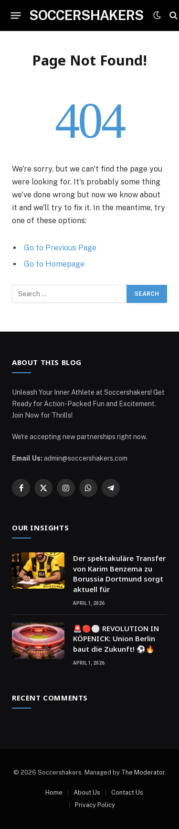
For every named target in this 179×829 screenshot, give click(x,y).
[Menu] (16, 15)
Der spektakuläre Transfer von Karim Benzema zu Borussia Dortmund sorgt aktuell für (119, 573)
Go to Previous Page (60, 247)
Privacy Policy (95, 804)
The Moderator (143, 772)
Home (54, 792)
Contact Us (127, 792)
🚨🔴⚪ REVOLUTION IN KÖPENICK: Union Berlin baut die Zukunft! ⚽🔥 (116, 639)
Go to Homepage (54, 264)
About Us (87, 792)
